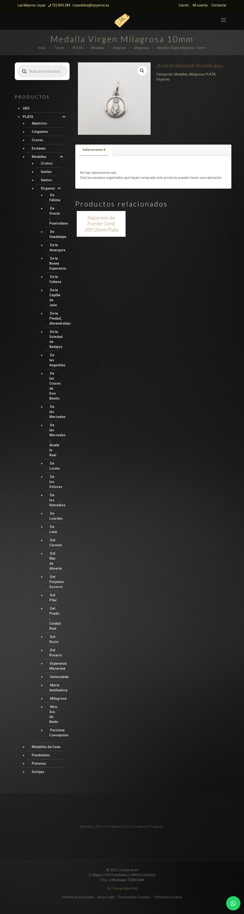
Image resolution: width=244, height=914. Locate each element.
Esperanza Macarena (58, 666)
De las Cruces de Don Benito (55, 386)
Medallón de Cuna (46, 747)
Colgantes (40, 132)
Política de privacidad (78, 897)
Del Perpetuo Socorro (56, 582)
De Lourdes (56, 516)
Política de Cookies (168, 897)
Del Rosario (55, 652)
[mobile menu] (223, 20)
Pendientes (41, 755)
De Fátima (54, 197)
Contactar (218, 5)
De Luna (53, 529)
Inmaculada (59, 677)
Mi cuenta (200, 5)
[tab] (94, 150)
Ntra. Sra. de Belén (53, 714)
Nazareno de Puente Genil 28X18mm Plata (101, 223)
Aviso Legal (106, 897)
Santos (46, 180)
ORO (26, 108)
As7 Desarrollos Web (122, 888)
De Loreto (54, 466)
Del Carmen (55, 542)
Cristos (47, 163)
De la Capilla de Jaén (54, 297)
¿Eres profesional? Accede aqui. (190, 65)
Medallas (98, 48)
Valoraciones (93, 149)
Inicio (42, 48)
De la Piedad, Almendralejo (60, 318)
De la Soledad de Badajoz (56, 339)
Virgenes (119, 48)
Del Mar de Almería (55, 561)
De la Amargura (57, 247)
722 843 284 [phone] (61, 5)
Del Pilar (53, 597)
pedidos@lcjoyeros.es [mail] (92, 5)
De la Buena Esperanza (57, 263)
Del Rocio (54, 639)
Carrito (184, 5)
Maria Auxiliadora (58, 687)
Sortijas (38, 772)
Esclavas (39, 148)
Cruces (37, 140)
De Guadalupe (57, 234)
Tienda (59, 48)
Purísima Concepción (58, 732)
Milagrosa (141, 48)
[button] (142, 70)
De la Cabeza (55, 279)
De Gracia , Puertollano (58, 215)
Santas (46, 172)
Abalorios (39, 123)
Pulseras (39, 763)
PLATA (78, 48)
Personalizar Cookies (134, 897)
